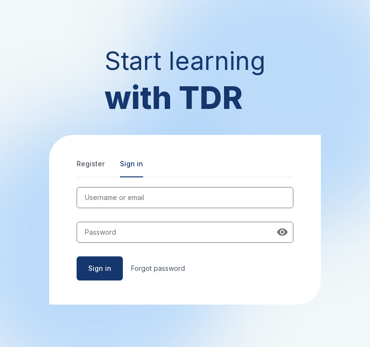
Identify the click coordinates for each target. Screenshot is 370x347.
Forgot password (158, 268)
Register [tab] (91, 164)
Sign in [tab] (131, 164)
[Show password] (282, 232)
